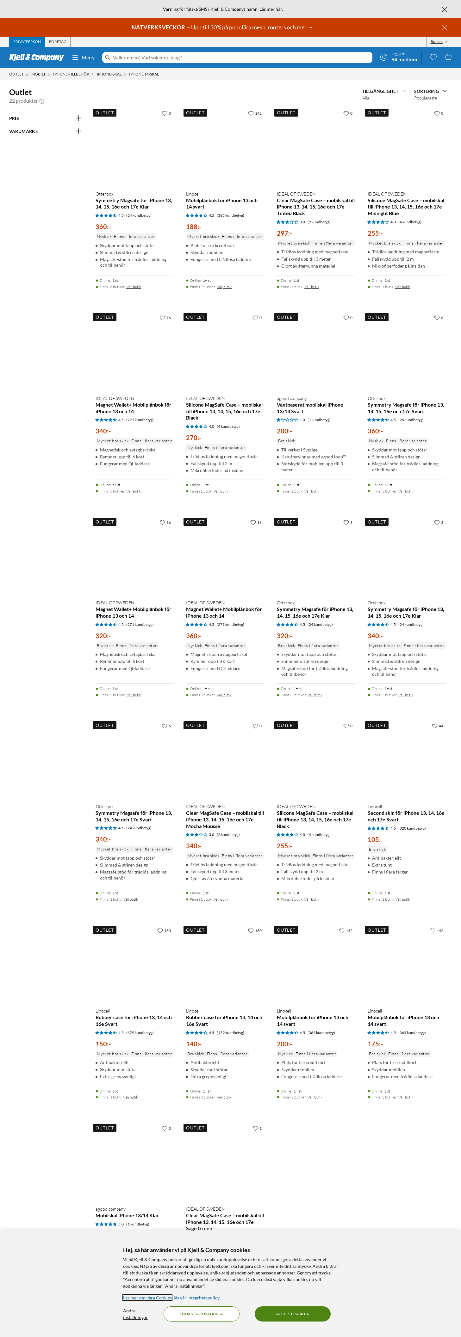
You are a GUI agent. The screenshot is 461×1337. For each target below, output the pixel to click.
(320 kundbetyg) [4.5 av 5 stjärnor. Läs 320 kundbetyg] (412, 828)
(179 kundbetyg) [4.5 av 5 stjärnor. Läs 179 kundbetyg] (140, 1032)
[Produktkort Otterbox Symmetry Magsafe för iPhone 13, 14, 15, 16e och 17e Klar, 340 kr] (406, 555)
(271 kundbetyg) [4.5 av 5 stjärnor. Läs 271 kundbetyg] (140, 419)
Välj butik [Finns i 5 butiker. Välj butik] (133, 491)
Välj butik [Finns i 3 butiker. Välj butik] (133, 286)
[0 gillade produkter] (433, 56)
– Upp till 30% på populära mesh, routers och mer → (223, 27)
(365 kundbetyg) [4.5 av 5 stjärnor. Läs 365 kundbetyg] (230, 215)
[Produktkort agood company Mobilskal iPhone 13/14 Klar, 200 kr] (134, 1161)
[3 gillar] (166, 113)
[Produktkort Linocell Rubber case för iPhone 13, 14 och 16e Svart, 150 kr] (134, 963)
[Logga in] (398, 56)
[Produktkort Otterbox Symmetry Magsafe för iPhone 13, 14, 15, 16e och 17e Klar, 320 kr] (316, 555)
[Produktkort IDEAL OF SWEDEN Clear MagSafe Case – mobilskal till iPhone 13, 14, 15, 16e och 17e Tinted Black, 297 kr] (316, 146)
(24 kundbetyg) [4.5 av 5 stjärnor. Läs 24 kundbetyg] (139, 215)
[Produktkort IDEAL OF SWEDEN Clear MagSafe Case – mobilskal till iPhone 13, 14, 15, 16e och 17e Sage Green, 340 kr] (225, 1161)
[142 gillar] (255, 113)
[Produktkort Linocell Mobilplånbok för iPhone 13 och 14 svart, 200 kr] (316, 963)
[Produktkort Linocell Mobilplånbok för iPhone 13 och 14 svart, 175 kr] (406, 963)
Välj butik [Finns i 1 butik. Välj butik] (311, 286)
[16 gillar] (165, 317)
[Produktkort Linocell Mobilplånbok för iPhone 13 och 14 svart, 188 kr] (225, 146)
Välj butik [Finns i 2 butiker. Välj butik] (224, 286)
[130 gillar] (164, 930)
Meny (83, 57)
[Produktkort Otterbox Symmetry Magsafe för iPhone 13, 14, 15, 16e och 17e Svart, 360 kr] (406, 350)
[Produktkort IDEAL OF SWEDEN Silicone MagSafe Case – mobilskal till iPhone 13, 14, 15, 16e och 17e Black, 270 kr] (225, 350)
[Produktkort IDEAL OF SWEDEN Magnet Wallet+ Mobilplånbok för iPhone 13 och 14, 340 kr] (134, 350)
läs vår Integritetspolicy (196, 1297)
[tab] (27, 42)
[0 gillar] (347, 113)
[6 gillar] (438, 317)
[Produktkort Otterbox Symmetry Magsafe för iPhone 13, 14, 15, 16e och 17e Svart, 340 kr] (134, 759)
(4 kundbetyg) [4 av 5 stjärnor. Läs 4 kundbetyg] (409, 222)
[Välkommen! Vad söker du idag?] (241, 57)
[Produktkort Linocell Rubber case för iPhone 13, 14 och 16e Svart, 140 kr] (225, 963)
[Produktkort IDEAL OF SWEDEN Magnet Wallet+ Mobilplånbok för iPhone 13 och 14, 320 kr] (134, 555)
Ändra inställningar (135, 1314)
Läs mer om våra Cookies (147, 1297)
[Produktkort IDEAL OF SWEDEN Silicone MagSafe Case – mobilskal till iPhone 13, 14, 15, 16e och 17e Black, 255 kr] (316, 759)
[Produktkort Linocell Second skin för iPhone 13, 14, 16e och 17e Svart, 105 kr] (406, 759)
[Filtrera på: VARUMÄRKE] (45, 131)
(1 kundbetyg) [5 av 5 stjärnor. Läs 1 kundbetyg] (137, 1224)
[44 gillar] (437, 725)
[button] (42, 101)
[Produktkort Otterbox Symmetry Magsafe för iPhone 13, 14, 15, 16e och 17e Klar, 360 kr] (134, 146)
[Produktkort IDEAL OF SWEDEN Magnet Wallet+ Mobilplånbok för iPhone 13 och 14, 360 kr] (225, 555)
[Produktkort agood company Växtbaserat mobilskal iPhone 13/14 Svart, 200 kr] (316, 350)
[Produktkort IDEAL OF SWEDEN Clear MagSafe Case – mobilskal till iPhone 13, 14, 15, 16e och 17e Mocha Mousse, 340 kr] (225, 759)
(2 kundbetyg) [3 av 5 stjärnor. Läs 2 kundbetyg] (319, 222)
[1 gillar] (257, 1128)
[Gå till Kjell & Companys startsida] (38, 57)
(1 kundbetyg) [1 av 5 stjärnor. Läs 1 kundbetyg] (319, 419)
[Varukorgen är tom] (448, 56)
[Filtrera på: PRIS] (45, 118)
